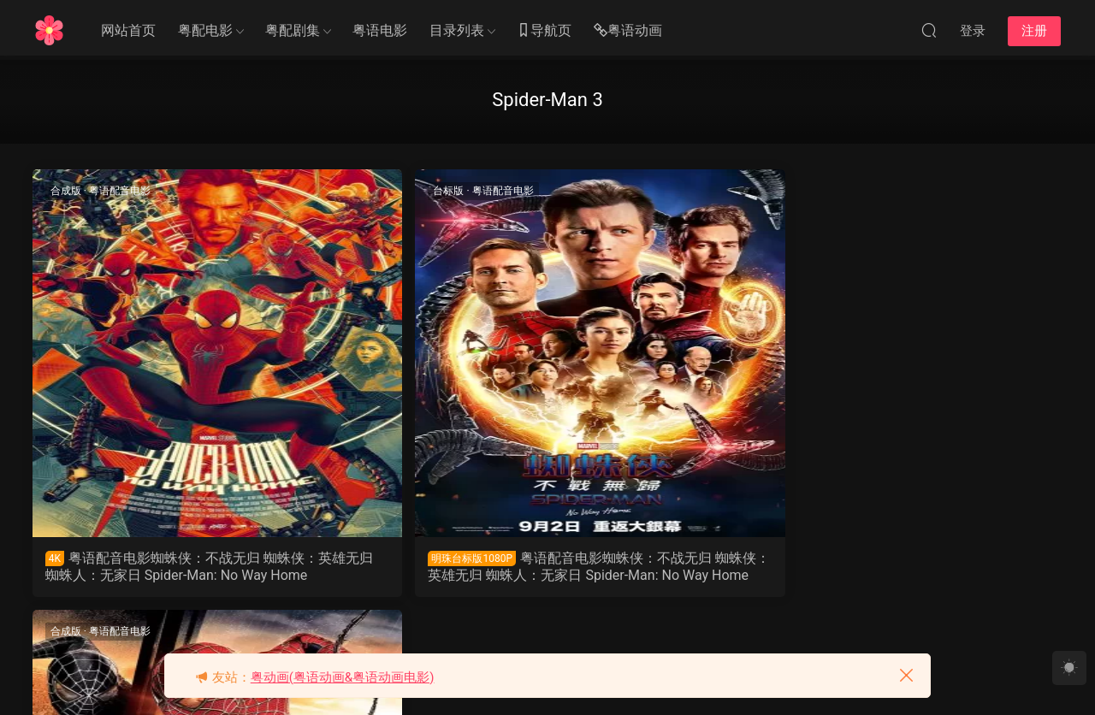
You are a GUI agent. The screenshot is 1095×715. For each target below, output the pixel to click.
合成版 (67, 191)
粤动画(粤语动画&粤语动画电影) (343, 677)
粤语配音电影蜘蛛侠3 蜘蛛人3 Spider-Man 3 (671, 566)
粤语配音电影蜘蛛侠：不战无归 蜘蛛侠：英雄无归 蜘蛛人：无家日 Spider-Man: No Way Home (154, 567)
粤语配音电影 (121, 191)
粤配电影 (205, 30)
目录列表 (456, 30)
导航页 (544, 31)
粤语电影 (379, 30)
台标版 (328, 191)
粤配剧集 (292, 30)
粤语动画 (628, 31)
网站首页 (128, 30)
